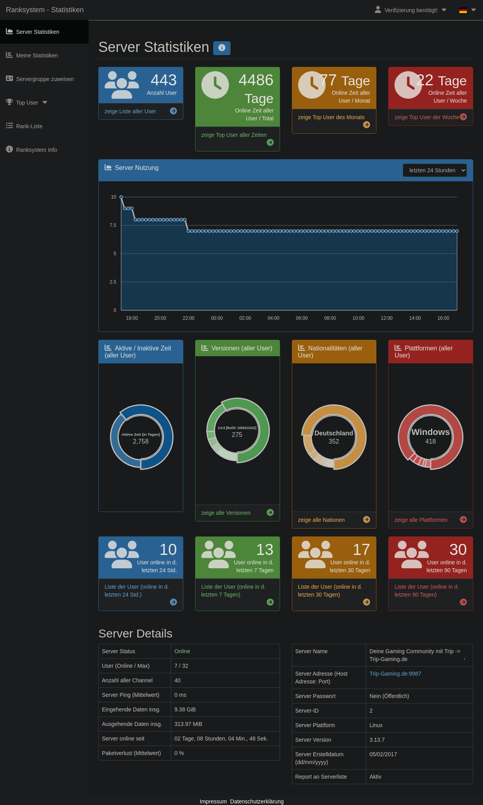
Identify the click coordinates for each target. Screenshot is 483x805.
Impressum (213, 801)
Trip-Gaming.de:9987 (395, 674)
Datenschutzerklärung (257, 801)
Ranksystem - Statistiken (45, 10)
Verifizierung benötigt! (411, 9)
